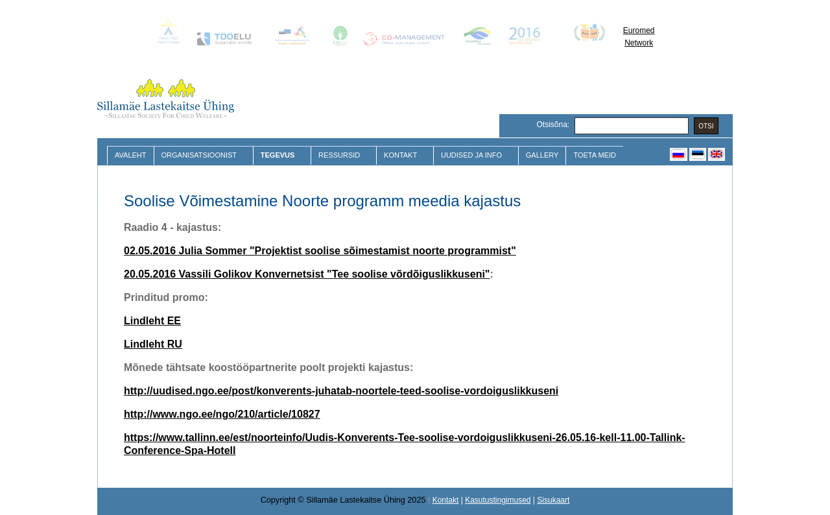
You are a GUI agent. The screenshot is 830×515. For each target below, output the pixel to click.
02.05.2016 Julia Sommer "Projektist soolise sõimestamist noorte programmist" (320, 250)
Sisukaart (553, 500)
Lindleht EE (152, 320)
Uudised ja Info (473, 155)
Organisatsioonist (201, 155)
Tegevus (279, 155)
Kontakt (402, 155)
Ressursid (341, 155)
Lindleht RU (153, 344)
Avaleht (131, 155)
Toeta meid (594, 155)
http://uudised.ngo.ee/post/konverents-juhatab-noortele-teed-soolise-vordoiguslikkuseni (341, 390)
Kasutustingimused (497, 500)
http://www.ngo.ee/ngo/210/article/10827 (222, 414)
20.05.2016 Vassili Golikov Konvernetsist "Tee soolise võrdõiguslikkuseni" (307, 274)
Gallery (542, 155)
